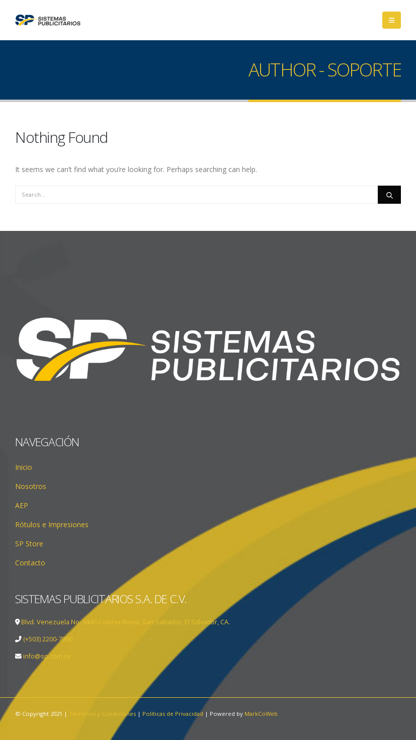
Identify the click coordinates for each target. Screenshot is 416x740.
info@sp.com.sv (46, 656)
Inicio (23, 467)
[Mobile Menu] (391, 20)
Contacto (30, 562)
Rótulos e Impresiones (52, 524)
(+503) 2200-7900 (47, 639)
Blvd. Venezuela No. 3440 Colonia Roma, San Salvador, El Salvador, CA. (125, 622)
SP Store (29, 543)
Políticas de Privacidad (172, 713)
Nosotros (30, 486)
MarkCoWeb (261, 713)
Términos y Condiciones (102, 713)
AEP (21, 505)
